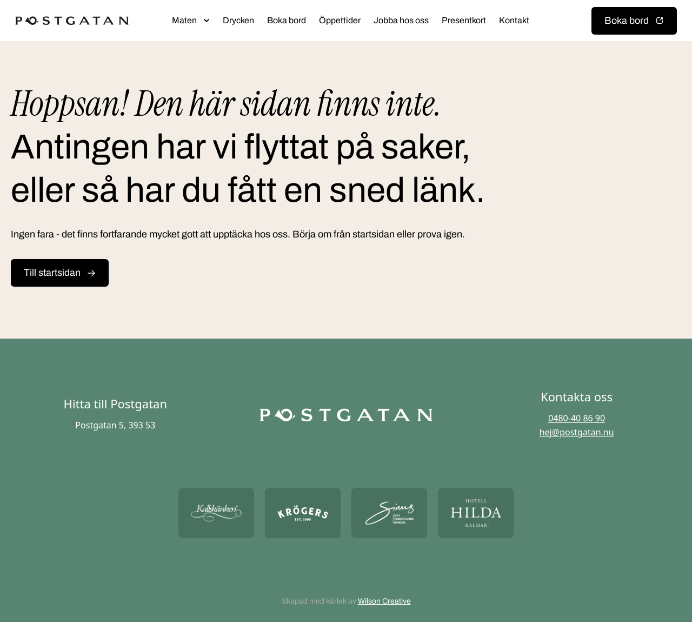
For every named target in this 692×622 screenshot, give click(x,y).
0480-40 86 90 (576, 418)
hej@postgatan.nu (577, 432)
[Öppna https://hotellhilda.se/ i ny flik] (475, 513)
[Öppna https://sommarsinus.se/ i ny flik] (389, 513)
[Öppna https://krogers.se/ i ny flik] (303, 513)
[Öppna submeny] (206, 20)
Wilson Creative (384, 601)
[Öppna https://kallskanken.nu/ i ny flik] (216, 513)
